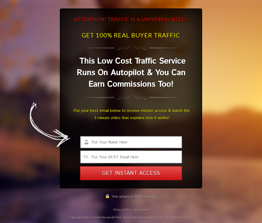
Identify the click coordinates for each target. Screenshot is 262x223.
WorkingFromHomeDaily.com (144, 217)
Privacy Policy (122, 209)
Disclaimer (141, 209)
